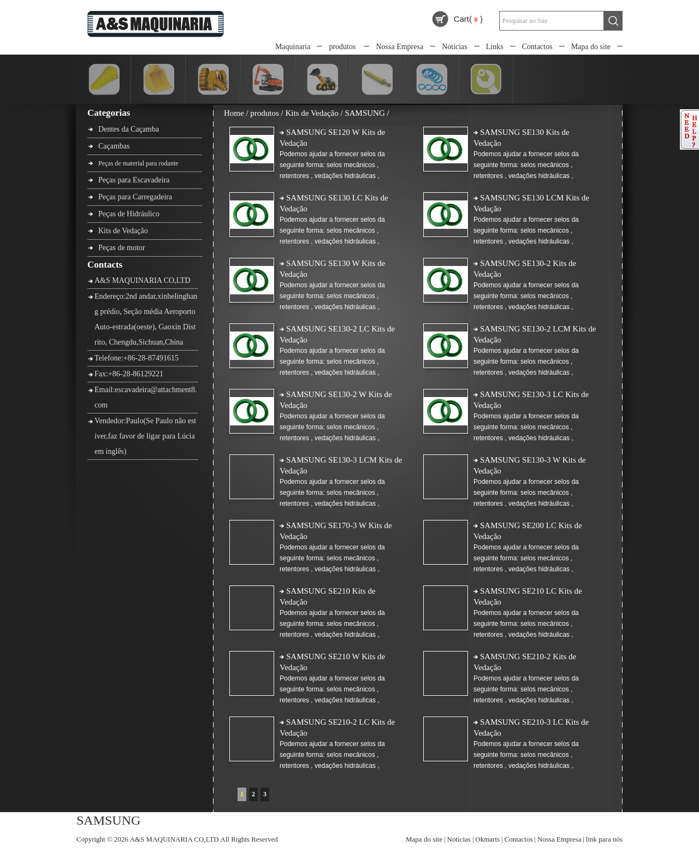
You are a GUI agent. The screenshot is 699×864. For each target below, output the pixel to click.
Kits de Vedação (123, 231)
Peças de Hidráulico (128, 214)
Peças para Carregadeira (135, 197)
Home (234, 113)
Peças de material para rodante (138, 163)
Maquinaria (293, 47)
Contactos (537, 47)
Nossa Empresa (399, 47)
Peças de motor (121, 248)
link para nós (604, 839)
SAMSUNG (364, 113)
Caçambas (114, 146)
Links (494, 47)
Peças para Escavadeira (134, 180)
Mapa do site (591, 47)
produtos (342, 47)
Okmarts (487, 839)
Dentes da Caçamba (128, 129)
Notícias (454, 47)
